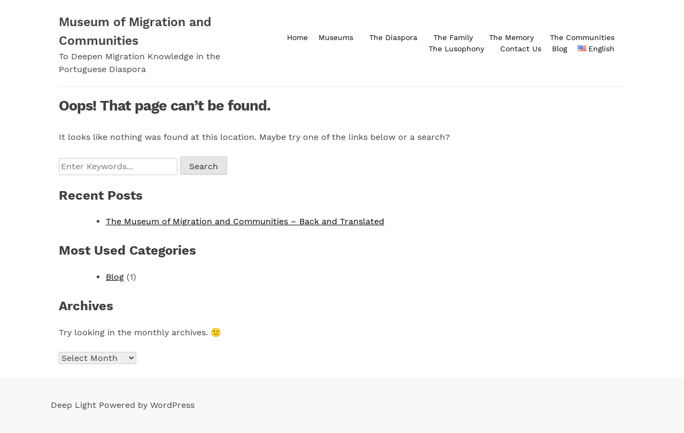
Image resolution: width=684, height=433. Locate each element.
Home (297, 37)
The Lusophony (456, 48)
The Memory (511, 37)
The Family (453, 37)
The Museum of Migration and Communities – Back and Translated (245, 221)
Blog (559, 48)
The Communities (582, 37)
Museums (335, 37)
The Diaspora (393, 37)
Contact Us (520, 48)
